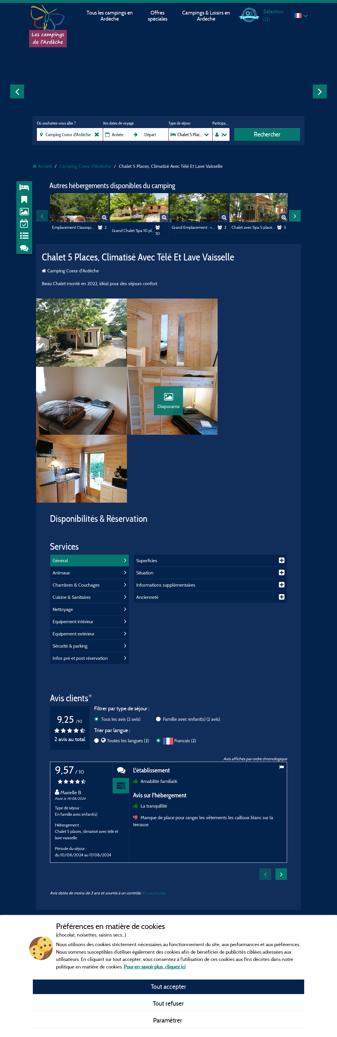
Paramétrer (168, 1020)
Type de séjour (179, 123)
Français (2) (185, 676)
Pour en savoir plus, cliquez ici (155, 967)
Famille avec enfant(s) (191, 654)
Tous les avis (120, 654)
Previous (17, 91)
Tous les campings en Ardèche (110, 15)
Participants (221, 123)
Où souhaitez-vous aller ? (56, 123)
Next (320, 91)
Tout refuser (168, 1003)
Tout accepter (168, 986)
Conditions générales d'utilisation (164, 891)
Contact (141, 907)
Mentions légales (149, 874)
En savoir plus (154, 828)
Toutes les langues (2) (128, 676)
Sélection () (273, 15)
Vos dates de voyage (118, 123)
